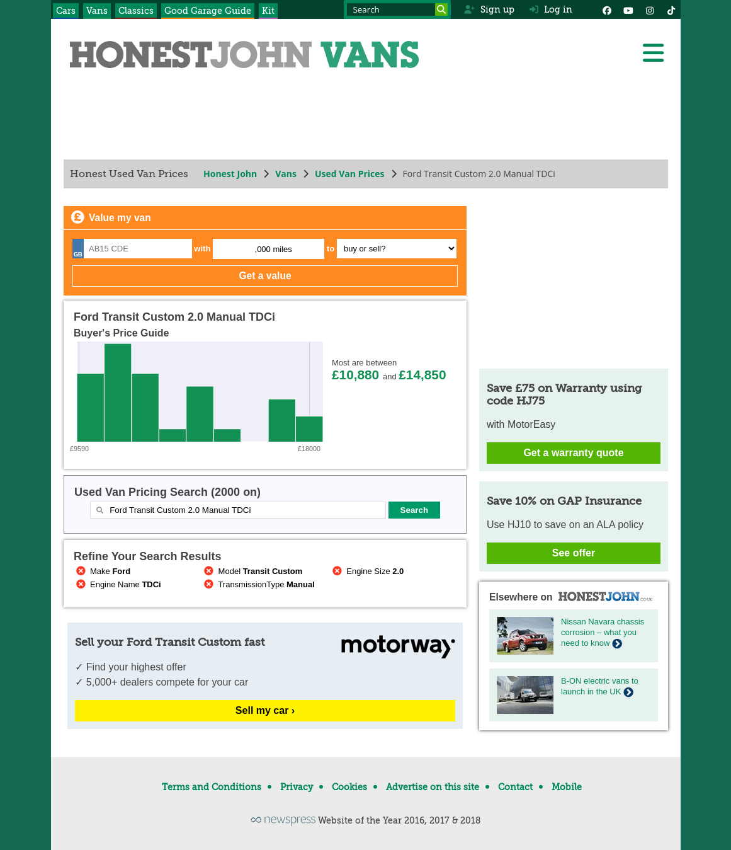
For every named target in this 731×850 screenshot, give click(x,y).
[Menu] (653, 53)
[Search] (441, 9)
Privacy (296, 787)
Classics (136, 11)
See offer (573, 553)
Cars (66, 11)
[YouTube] (628, 9)
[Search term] (397, 9)
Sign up (488, 9)
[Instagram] (649, 9)
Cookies (349, 787)
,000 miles (273, 249)
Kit (268, 11)
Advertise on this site (432, 787)
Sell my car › (264, 710)
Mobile (567, 787)
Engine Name (117, 584)
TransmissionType (257, 584)
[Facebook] (607, 9)
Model (251, 571)
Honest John (230, 174)
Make (102, 571)
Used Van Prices (349, 174)
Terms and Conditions (211, 787)
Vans (97, 11)
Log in (551, 9)
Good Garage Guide (207, 11)
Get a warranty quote (573, 452)
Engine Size (367, 571)
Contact (515, 787)
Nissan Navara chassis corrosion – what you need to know (602, 632)
